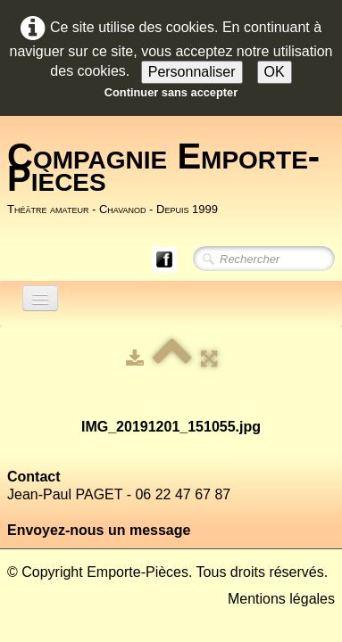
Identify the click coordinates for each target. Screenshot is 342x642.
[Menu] (40, 298)
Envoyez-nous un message (98, 530)
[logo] (174, 177)
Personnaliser (192, 71)
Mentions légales (281, 598)
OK (274, 71)
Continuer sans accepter (171, 92)
